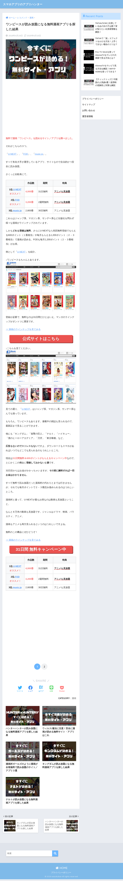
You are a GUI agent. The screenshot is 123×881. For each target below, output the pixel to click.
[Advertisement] (41, 109)
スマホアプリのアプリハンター (26, 4)
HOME (62, 869)
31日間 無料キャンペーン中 (41, 549)
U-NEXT (12, 154)
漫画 (74, 699)
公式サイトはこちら (41, 338)
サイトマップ (89, 105)
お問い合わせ (89, 111)
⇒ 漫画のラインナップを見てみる (23, 329)
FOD (25, 154)
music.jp (39, 154)
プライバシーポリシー (93, 99)
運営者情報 (88, 117)
